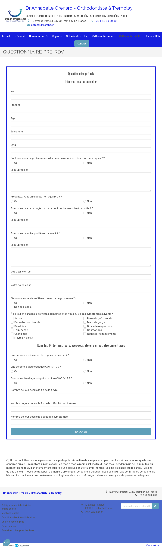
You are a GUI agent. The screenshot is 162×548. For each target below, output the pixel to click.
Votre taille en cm (21, 271)
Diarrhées (20, 326)
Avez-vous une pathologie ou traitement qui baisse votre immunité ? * (52, 208)
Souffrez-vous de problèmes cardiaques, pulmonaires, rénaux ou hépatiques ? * (58, 158)
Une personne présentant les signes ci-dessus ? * (40, 355)
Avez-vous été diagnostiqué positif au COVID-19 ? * (41, 378)
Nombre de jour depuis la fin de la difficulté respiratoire (43, 403)
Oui (16, 162)
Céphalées (20, 333)
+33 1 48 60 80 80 (105, 20)
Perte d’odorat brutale (27, 322)
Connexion (152, 545)
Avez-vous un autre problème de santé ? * (35, 233)
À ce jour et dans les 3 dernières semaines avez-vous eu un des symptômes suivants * (62, 313)
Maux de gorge (96, 322)
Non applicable (22, 306)
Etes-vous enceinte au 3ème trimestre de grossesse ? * (44, 298)
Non (89, 162)
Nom (13, 91)
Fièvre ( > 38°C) (23, 337)
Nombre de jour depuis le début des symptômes (39, 416)
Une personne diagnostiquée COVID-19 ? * (36, 366)
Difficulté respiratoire (99, 326)
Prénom (15, 104)
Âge (13, 118)
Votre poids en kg (21, 285)
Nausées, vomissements (101, 333)
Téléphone (17, 131)
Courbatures (94, 330)
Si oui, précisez (19, 169)
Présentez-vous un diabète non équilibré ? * (36, 196)
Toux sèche (21, 330)
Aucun (18, 318)
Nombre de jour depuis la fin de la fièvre (34, 389)
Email (14, 144)
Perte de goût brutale (99, 318)
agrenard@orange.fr (43, 24)
